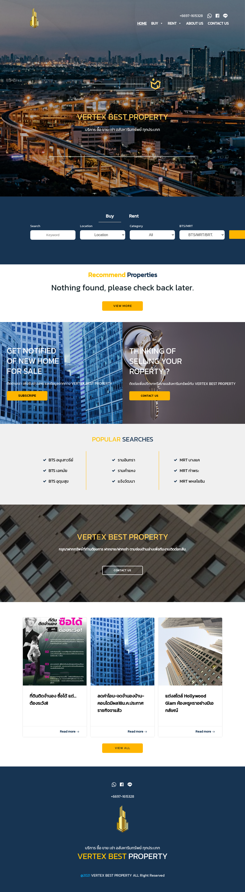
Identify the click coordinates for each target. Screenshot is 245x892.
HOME (142, 23)
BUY (157, 23)
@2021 (85, 875)
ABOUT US (194, 23)
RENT (174, 23)
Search (35, 238)
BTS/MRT (186, 238)
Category (136, 238)
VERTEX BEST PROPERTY (111, 875)
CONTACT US (218, 23)
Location (86, 238)
